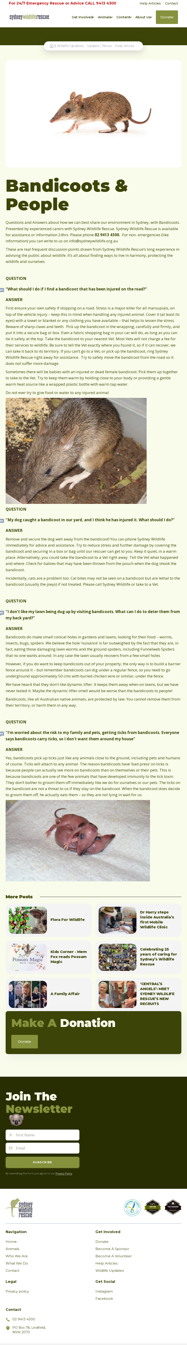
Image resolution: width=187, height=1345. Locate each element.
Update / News (99, 46)
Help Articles (150, 3)
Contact (171, 3)
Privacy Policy (63, 1173)
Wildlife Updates (70, 46)
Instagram (104, 1291)
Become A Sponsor (112, 1249)
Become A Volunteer (113, 1256)
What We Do (17, 1263)
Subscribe (42, 1162)
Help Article (124, 46)
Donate (102, 1241)
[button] (82, 17)
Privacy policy (17, 1291)
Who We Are (17, 1256)
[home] (29, 17)
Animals (12, 1249)
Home (11, 1241)
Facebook (104, 1298)
